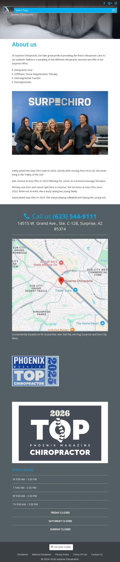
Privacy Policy (62, 554)
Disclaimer (22, 554)
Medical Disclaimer (41, 554)
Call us (64, 216)
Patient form (62, 547)
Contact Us (96, 554)
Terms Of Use (80, 554)
